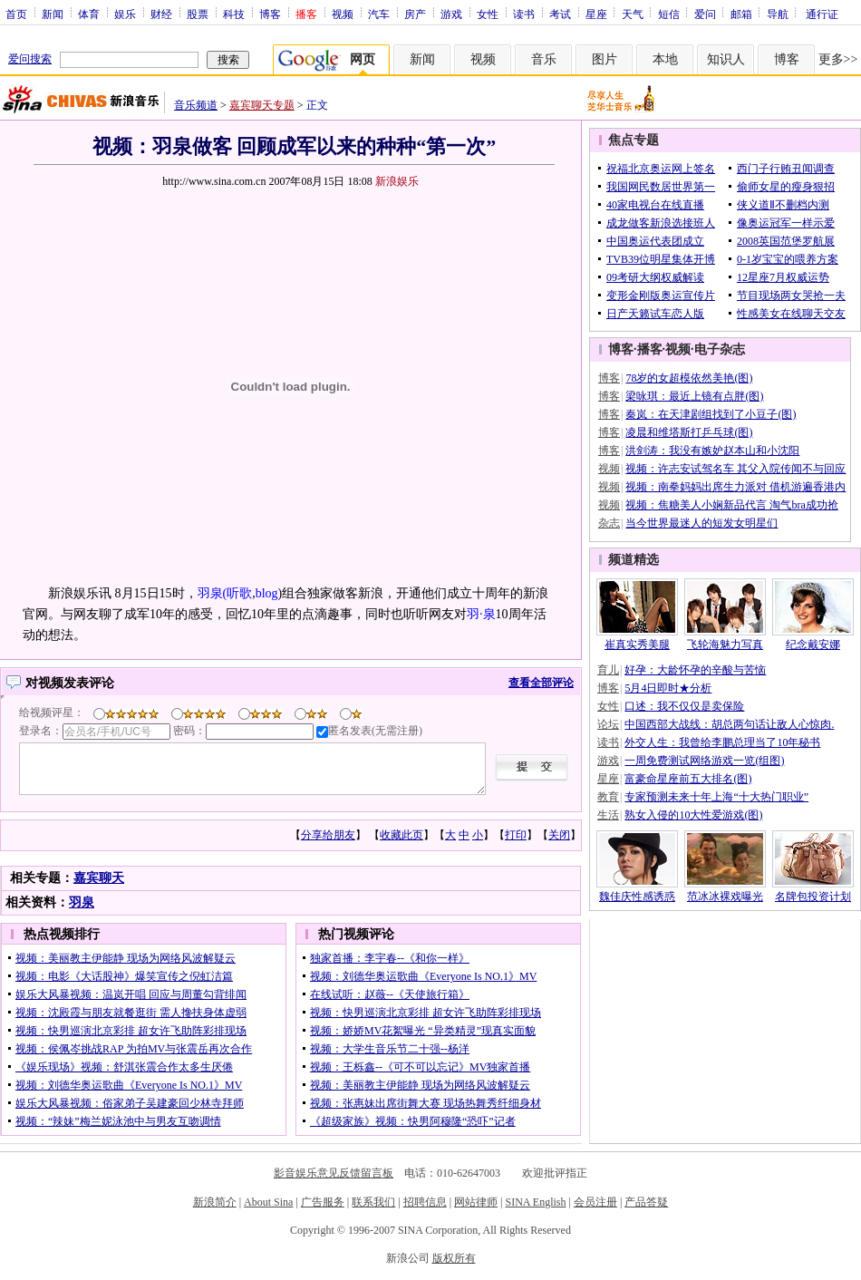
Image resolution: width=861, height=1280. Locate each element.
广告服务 (322, 1202)
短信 (669, 13)
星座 (596, 13)
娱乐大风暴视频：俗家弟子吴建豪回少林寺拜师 (129, 1103)
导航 (777, 13)
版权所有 (454, 1258)
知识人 (726, 59)
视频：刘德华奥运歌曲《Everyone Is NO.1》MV (128, 1085)
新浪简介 (215, 1202)
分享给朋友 (328, 835)
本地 (665, 59)
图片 (604, 59)
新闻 (52, 13)
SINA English (535, 1202)
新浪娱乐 (397, 181)
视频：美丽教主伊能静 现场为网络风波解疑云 (125, 958)
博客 (270, 13)
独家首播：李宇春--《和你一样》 (389, 958)
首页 (16, 13)
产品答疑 (646, 1202)
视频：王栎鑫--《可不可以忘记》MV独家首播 (420, 1067)
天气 (632, 13)
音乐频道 (196, 105)
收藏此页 (401, 835)
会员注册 (595, 1202)
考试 (560, 13)
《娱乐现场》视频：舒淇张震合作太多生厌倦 (124, 1067)
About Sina (268, 1202)
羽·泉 (481, 614)
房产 (415, 13)
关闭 (559, 835)
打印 (516, 835)
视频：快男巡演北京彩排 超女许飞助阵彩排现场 (131, 1030)
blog (267, 593)
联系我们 (373, 1202)
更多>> (838, 59)
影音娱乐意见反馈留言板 (333, 1173)
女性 (487, 13)
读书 (524, 13)
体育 (89, 13)
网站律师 (476, 1202)
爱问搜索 (30, 59)
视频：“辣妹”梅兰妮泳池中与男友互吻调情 (118, 1121)
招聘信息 (425, 1202)
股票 (197, 13)
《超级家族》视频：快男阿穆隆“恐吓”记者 (413, 1121)
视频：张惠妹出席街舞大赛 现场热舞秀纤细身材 (425, 1103)
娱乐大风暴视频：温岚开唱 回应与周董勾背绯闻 (131, 994)
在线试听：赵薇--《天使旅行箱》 (389, 994)
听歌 (239, 593)
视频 (342, 13)
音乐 (543, 59)
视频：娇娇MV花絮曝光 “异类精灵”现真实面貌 (423, 1030)
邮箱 (741, 13)
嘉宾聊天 (98, 878)
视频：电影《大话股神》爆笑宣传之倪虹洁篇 (124, 976)
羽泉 (81, 902)
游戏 (451, 13)
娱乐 (125, 13)
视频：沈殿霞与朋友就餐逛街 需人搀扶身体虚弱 (131, 1012)
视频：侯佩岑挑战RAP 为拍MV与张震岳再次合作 (133, 1048)
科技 (234, 13)
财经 (161, 13)
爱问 (705, 13)
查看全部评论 (541, 682)
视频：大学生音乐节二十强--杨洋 (389, 1048)
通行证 (822, 13)
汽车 (379, 13)
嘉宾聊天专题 (262, 105)
